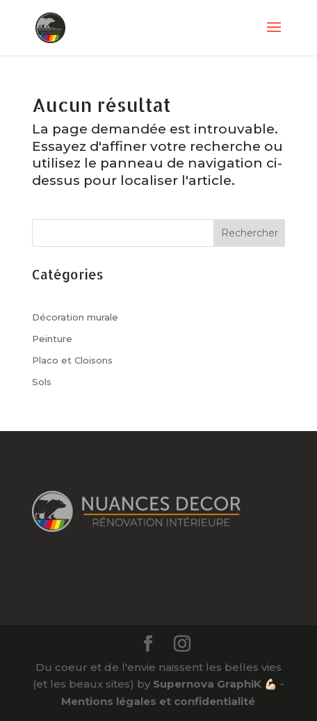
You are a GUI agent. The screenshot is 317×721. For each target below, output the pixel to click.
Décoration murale (75, 317)
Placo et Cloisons (72, 360)
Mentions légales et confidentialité (158, 701)
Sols (41, 381)
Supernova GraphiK (207, 683)
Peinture (52, 338)
